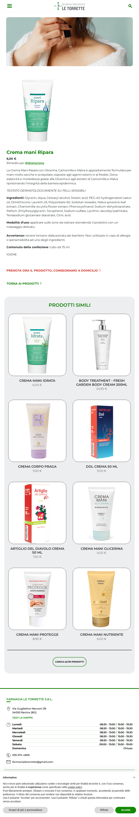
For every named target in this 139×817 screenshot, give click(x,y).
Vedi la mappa (22, 700)
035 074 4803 (21, 738)
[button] (134, 777)
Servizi (69, 764)
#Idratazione (34, 161)
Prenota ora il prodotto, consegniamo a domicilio (54, 268)
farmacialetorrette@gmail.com (32, 744)
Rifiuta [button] (104, 809)
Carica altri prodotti (69, 643)
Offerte (70, 770)
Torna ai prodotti (24, 281)
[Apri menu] (8, 6)
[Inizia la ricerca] (132, 6)
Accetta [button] (125, 809)
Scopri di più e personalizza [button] (25, 809)
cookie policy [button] (75, 787)
